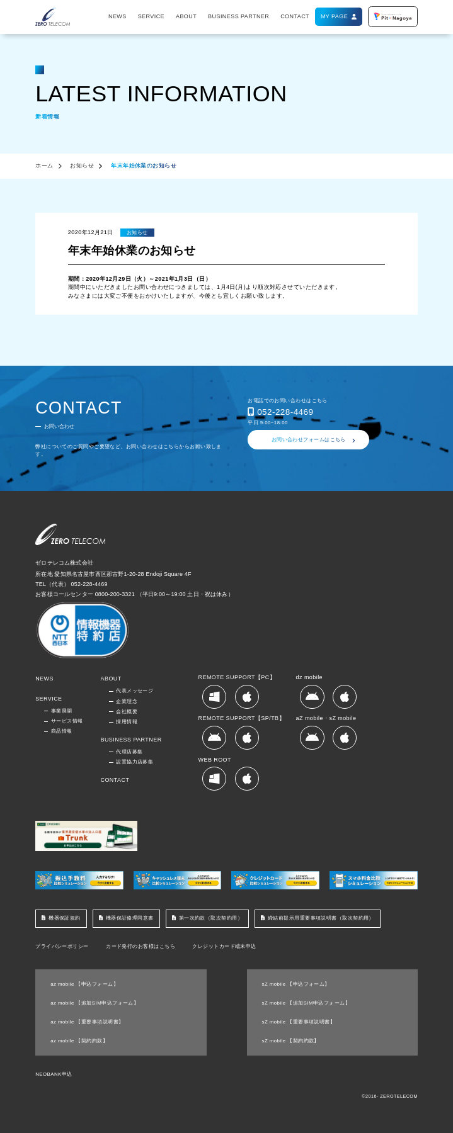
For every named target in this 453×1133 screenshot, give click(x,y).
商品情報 (61, 731)
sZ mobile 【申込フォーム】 (296, 984)
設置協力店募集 (134, 762)
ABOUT (186, 16)
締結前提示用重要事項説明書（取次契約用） (321, 918)
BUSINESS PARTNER (238, 16)
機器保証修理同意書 (130, 918)
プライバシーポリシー (62, 946)
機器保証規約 (65, 918)
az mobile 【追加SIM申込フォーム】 (94, 1003)
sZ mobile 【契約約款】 (290, 1041)
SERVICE (151, 16)
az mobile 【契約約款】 (79, 1041)
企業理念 (126, 701)
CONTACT (294, 16)
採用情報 (126, 721)
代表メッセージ (134, 691)
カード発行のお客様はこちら (140, 946)
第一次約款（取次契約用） (211, 918)
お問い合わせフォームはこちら (309, 439)
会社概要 (126, 711)
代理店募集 (129, 752)
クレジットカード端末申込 (224, 946)
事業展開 (61, 711)
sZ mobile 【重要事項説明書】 (299, 1022)
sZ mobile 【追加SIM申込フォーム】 (306, 1003)
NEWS (117, 16)
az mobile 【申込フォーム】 (84, 984)
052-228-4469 (285, 412)
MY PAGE (334, 16)
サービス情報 (67, 721)
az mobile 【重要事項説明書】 (86, 1022)
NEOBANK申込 (53, 1074)
